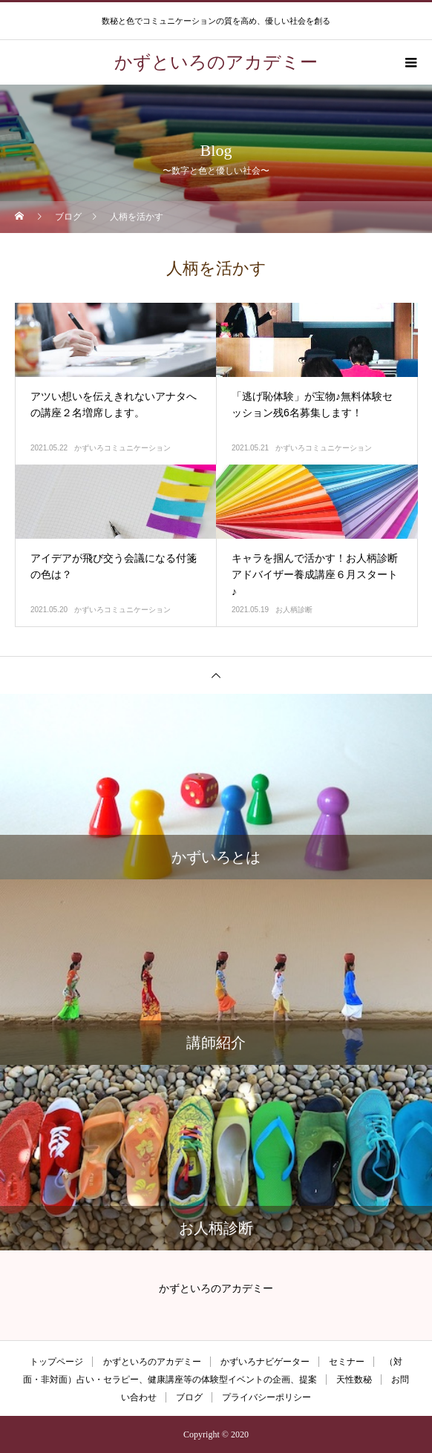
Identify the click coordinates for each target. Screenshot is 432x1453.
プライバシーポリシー (266, 1397)
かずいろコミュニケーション (122, 448)
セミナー (346, 1362)
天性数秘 (354, 1379)
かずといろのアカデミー (152, 1362)
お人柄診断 (293, 610)
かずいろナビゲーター (265, 1362)
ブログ (189, 1397)
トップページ (56, 1362)
